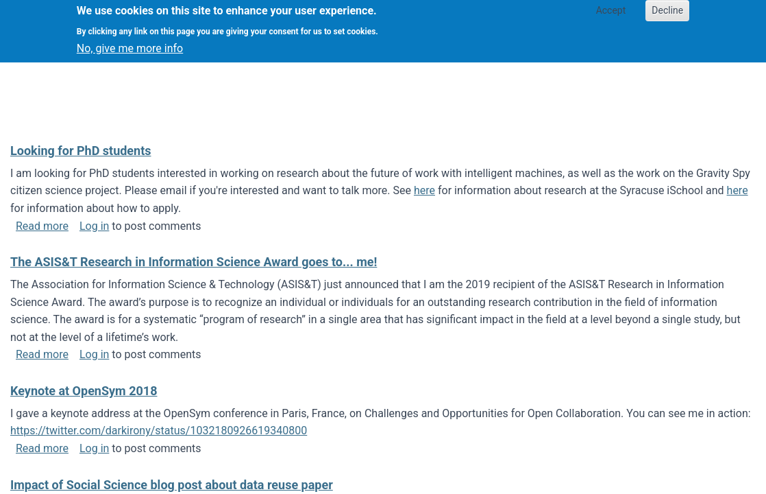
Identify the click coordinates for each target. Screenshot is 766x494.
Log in (94, 226)
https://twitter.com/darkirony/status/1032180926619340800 (158, 430)
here (424, 190)
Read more (42, 226)
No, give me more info (130, 42)
